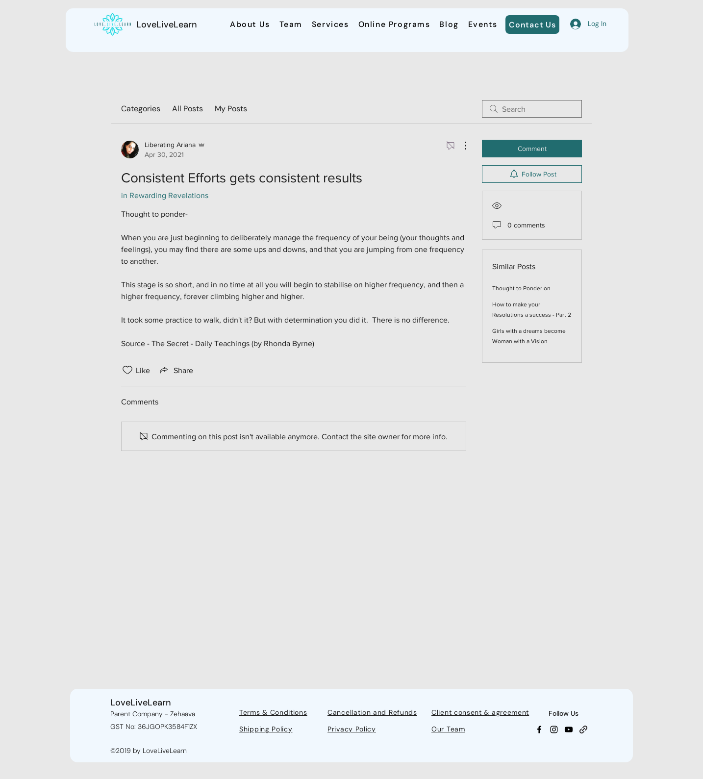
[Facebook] (539, 729)
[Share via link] (175, 370)
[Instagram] (554, 729)
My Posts (231, 108)
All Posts (187, 108)
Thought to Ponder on (521, 288)
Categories (140, 108)
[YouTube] (569, 729)
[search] (532, 109)
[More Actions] (460, 145)
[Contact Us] (532, 24)
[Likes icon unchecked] (127, 370)
